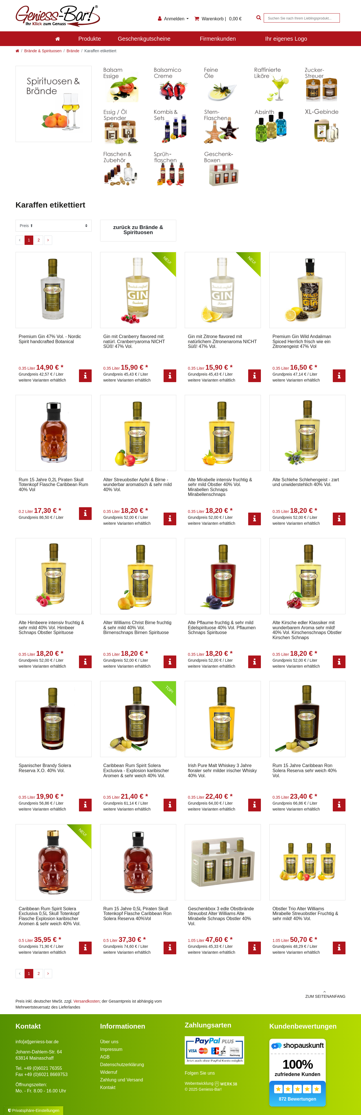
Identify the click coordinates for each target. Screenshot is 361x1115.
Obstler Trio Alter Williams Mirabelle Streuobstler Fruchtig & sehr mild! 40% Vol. (305, 913)
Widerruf (108, 1072)
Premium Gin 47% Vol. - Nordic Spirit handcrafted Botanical (50, 339)
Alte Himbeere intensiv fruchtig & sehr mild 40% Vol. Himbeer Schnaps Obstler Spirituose (51, 627)
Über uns (109, 1041)
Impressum (111, 1049)
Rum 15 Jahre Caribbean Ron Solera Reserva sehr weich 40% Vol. (304, 770)
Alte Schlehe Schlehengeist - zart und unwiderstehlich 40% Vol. (305, 482)
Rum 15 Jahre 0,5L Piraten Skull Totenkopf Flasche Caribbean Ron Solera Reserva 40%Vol (137, 913)
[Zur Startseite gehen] (17, 51)
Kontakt (107, 1087)
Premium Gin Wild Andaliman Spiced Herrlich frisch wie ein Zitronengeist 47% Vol (301, 341)
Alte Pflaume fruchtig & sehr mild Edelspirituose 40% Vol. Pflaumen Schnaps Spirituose (222, 627)
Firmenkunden (218, 39)
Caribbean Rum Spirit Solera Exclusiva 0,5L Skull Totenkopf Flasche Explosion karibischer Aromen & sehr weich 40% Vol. (50, 916)
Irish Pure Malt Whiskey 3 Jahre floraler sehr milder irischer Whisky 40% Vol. (222, 770)
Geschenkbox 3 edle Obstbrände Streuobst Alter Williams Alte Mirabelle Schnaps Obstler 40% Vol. (221, 916)
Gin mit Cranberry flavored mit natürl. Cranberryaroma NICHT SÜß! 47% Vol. (134, 341)
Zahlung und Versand (121, 1079)
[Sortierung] (53, 225)
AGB (105, 1057)
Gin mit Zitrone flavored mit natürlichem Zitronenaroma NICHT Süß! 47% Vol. (222, 341)
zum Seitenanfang (265, 994)
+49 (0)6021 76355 (43, 1068)
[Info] (85, 375)
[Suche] (258, 18)
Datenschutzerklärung (122, 1064)
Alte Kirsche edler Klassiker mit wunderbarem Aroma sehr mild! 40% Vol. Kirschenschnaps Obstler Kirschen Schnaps (307, 630)
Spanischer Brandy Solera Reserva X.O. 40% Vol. (45, 768)
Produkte (89, 39)
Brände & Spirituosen (42, 51)
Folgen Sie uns (200, 1073)
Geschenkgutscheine (144, 39)
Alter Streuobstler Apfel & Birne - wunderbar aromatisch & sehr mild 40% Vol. (137, 484)
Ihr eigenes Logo (286, 39)
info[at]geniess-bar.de (37, 1041)
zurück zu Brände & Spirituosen (138, 229)
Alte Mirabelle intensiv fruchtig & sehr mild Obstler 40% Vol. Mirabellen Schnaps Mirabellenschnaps (220, 487)
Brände (73, 51)
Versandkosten (86, 1001)
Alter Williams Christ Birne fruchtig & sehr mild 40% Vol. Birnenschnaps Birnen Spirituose (137, 627)
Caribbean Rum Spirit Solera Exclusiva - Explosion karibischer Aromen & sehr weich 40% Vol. (136, 770)
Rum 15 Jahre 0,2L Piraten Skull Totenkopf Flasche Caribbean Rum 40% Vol (53, 484)
